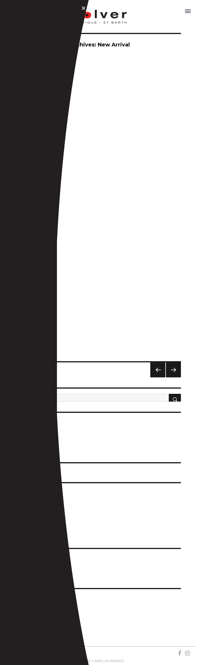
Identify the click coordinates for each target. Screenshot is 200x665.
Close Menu (84, 9)
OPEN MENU (188, 10)
